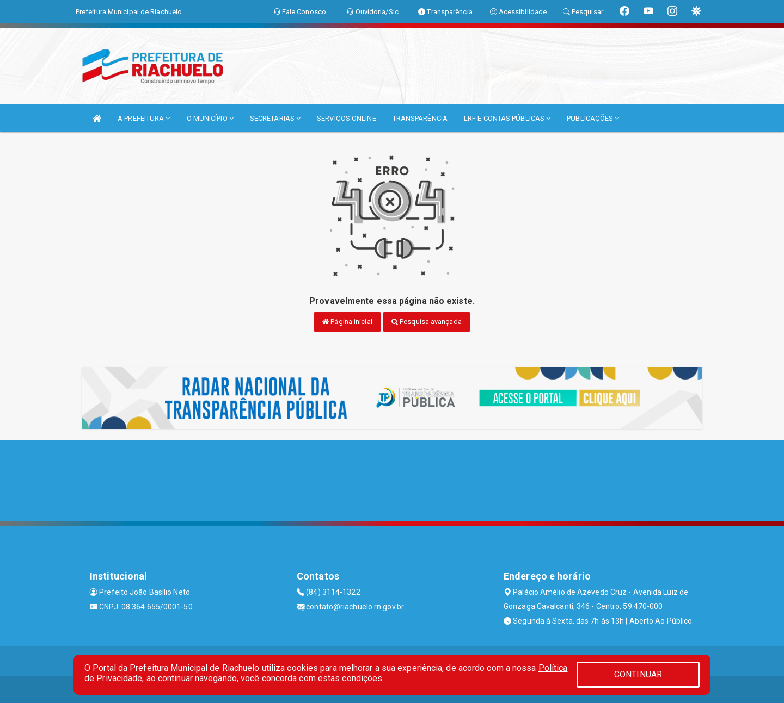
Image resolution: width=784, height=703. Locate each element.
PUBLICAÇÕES (593, 118)
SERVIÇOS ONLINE (346, 118)
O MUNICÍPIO (210, 118)
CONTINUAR (638, 674)
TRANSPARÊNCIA (420, 118)
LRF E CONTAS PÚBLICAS (507, 118)
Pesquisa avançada (426, 322)
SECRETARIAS (275, 118)
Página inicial (347, 322)
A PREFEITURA (144, 118)
